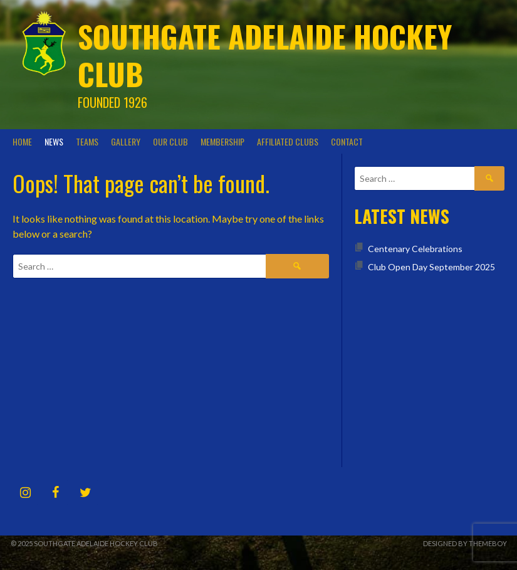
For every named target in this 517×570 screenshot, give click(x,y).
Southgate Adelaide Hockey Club (265, 55)
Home (22, 141)
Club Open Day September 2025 (431, 266)
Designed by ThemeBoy (465, 543)
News (53, 141)
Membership (222, 141)
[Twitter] (85, 492)
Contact (347, 141)
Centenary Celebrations (415, 248)
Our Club (170, 141)
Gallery (125, 141)
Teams (87, 141)
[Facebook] (55, 492)
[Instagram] (25, 492)
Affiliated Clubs (287, 141)
